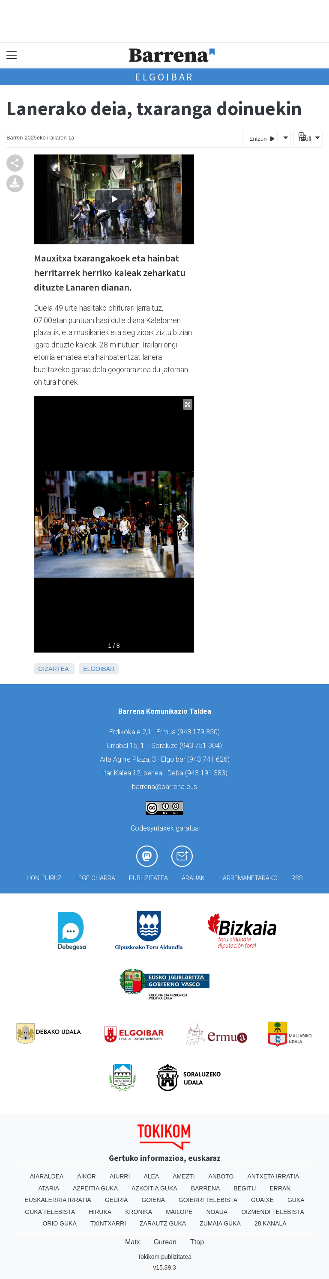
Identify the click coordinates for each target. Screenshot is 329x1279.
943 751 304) (202, 746)
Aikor (86, 1176)
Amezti (183, 1176)
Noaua (216, 1211)
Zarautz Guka (163, 1223)
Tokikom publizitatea (164, 1256)
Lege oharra (95, 878)
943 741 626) (209, 759)
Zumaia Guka (220, 1223)
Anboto (221, 1176)
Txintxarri (108, 1223)
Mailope (179, 1211)
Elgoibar (164, 76)
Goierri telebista (208, 1199)
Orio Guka (59, 1223)
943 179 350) (199, 732)
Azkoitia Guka (154, 1188)
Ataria (49, 1188)
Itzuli (304, 138)
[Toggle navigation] (12, 55)
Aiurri (120, 1176)
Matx (132, 1242)
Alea (151, 1176)
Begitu (244, 1188)
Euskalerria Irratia (57, 1199)
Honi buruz (44, 878)
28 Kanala (270, 1223)
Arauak (193, 878)
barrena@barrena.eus (164, 787)
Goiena (152, 1199)
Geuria (116, 1199)
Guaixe (262, 1199)
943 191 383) (207, 773)
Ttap (197, 1242)
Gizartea (53, 668)
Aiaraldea (47, 1176)
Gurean (165, 1242)
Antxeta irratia (273, 1176)
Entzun (262, 138)
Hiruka (100, 1211)
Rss (297, 878)
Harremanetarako (248, 878)
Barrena (205, 1188)
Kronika (138, 1211)
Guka (296, 1199)
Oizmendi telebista (272, 1211)
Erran (279, 1188)
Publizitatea (148, 878)
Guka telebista (50, 1211)
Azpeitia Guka (95, 1188)
